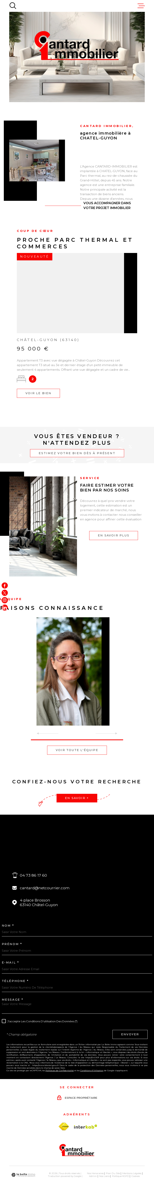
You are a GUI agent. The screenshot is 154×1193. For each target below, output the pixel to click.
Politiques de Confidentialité (60, 1070)
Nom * (8, 925)
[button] (77, 740)
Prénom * (12, 944)
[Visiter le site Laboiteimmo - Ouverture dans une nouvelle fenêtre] (23, 1175)
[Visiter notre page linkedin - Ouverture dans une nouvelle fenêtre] (5, 607)
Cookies (136, 1176)
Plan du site (113, 1173)
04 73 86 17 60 (33, 875)
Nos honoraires (95, 1173)
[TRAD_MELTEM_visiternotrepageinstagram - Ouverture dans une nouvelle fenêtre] (5, 600)
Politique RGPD (120, 1176)
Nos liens (104, 1176)
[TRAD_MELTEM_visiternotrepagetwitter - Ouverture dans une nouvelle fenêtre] (5, 593)
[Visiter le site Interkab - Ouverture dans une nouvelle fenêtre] (85, 1127)
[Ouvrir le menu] (141, 5)
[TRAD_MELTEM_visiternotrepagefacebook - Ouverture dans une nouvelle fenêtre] (5, 585)
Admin (93, 1176)
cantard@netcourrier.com (45, 888)
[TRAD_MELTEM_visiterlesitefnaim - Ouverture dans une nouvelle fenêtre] (64, 1126)
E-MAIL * (10, 962)
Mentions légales (131, 1173)
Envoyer (130, 1034)
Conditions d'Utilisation (91, 1070)
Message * (12, 999)
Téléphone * (15, 981)
